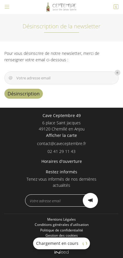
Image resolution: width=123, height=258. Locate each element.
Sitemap (61, 240)
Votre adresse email (29, 78)
